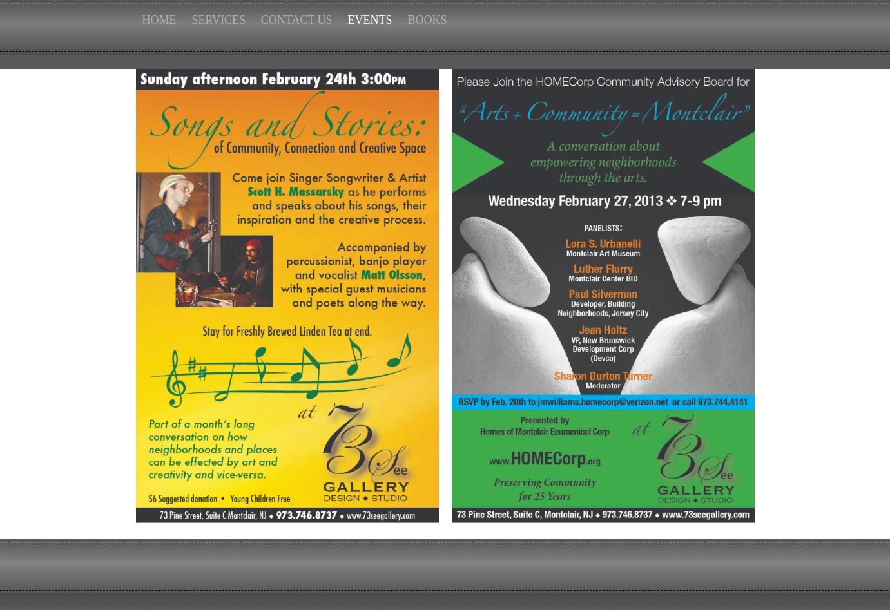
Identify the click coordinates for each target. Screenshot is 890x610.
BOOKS (427, 20)
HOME (159, 20)
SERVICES (218, 20)
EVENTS (370, 20)
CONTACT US (297, 20)
